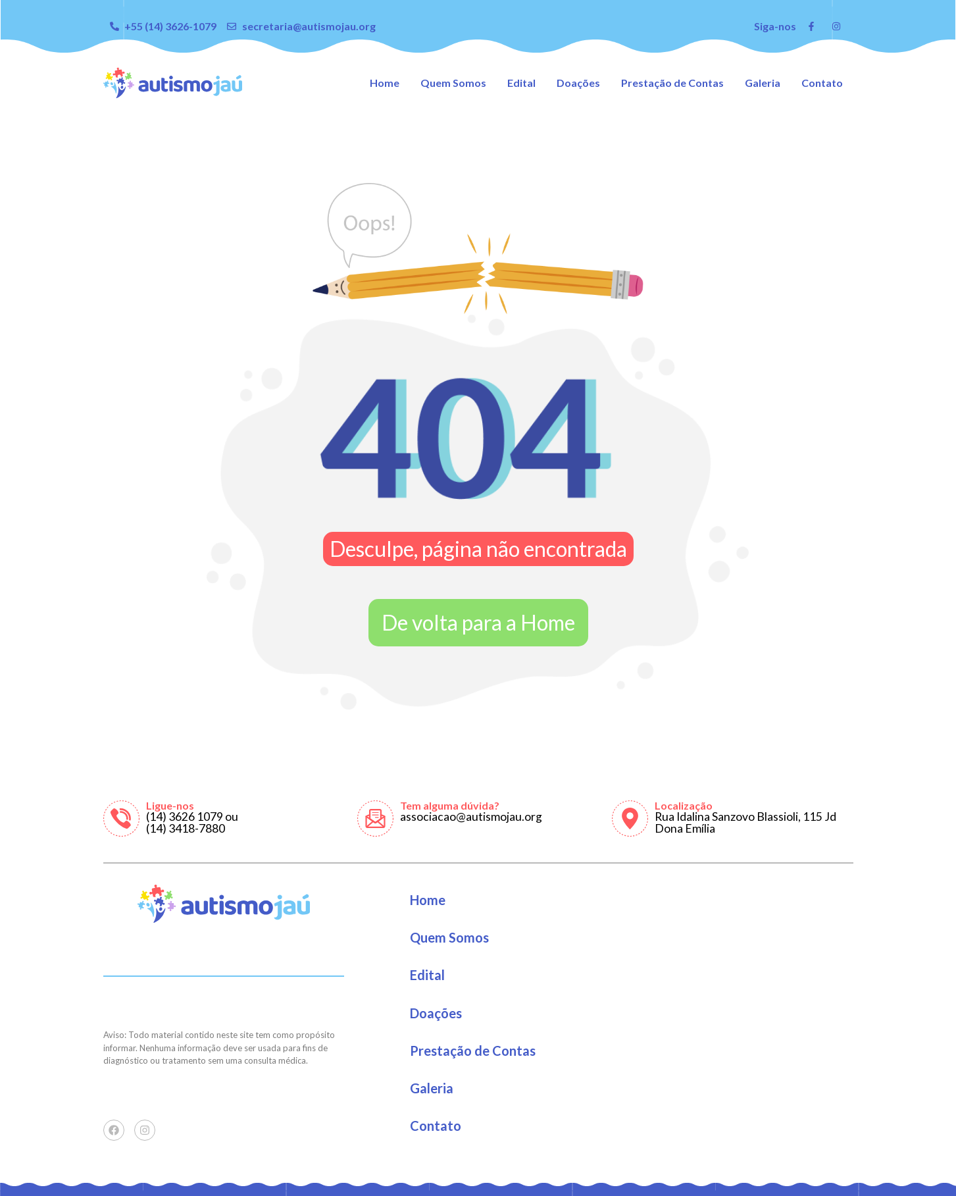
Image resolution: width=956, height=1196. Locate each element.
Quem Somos (453, 82)
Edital (521, 82)
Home (384, 82)
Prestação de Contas (672, 82)
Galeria (762, 82)
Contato (822, 82)
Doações (578, 82)
